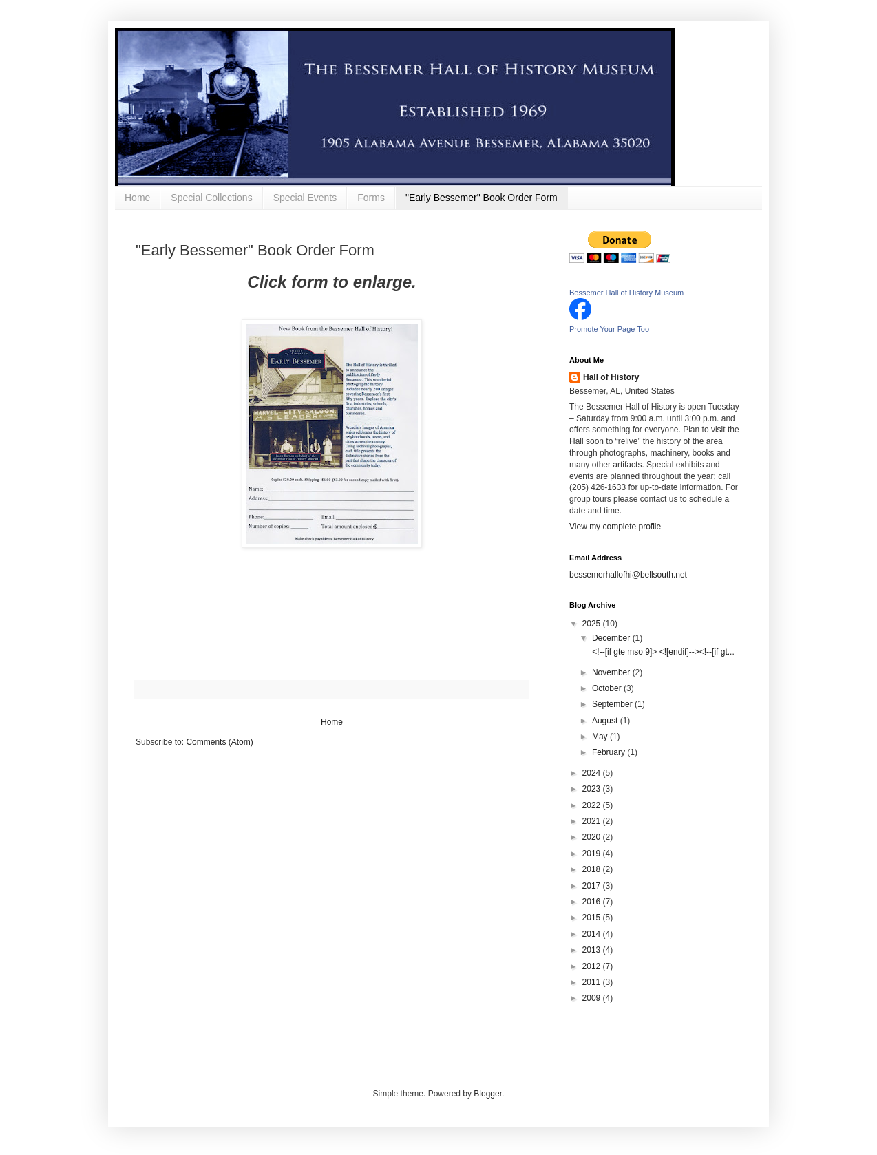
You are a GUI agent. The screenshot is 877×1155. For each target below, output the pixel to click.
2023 (592, 789)
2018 (592, 869)
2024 (592, 773)
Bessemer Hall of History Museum (626, 292)
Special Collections (211, 197)
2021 (592, 821)
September (613, 704)
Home (137, 197)
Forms (371, 197)
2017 (592, 886)
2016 (592, 902)
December (612, 638)
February (609, 752)
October (608, 688)
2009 (592, 998)
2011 (592, 982)
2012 (592, 966)
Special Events (305, 197)
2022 (592, 805)
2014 (592, 934)
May (601, 736)
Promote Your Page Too (609, 329)
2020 (592, 837)
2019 (592, 853)
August (606, 720)
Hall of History (611, 377)
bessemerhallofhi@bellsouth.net (628, 575)
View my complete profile (615, 526)
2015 (592, 917)
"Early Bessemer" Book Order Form (481, 197)
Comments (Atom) (219, 742)
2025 (592, 623)
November (612, 672)
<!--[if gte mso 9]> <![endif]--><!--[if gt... (662, 652)
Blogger (488, 1094)
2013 (592, 950)
